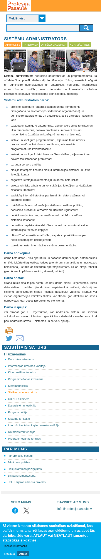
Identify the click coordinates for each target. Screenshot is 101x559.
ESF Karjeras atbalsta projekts (26, 482)
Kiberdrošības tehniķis (22, 372)
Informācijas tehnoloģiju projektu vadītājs (33, 425)
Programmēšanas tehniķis (24, 438)
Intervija (31, 44)
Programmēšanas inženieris (25, 379)
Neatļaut (9, 553)
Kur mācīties (80, 44)
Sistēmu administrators (22, 392)
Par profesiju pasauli (20, 455)
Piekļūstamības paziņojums (24, 469)
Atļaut (23, 553)
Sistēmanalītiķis (18, 385)
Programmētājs (17, 412)
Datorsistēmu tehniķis (21, 432)
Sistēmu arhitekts (19, 418)
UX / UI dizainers (18, 399)
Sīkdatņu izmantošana (21, 475)
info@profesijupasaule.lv (74, 509)
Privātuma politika (18, 462)
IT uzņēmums (15, 354)
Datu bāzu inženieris (21, 359)
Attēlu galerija (53, 44)
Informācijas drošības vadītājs (26, 366)
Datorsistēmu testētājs (22, 405)
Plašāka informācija (15, 546)
